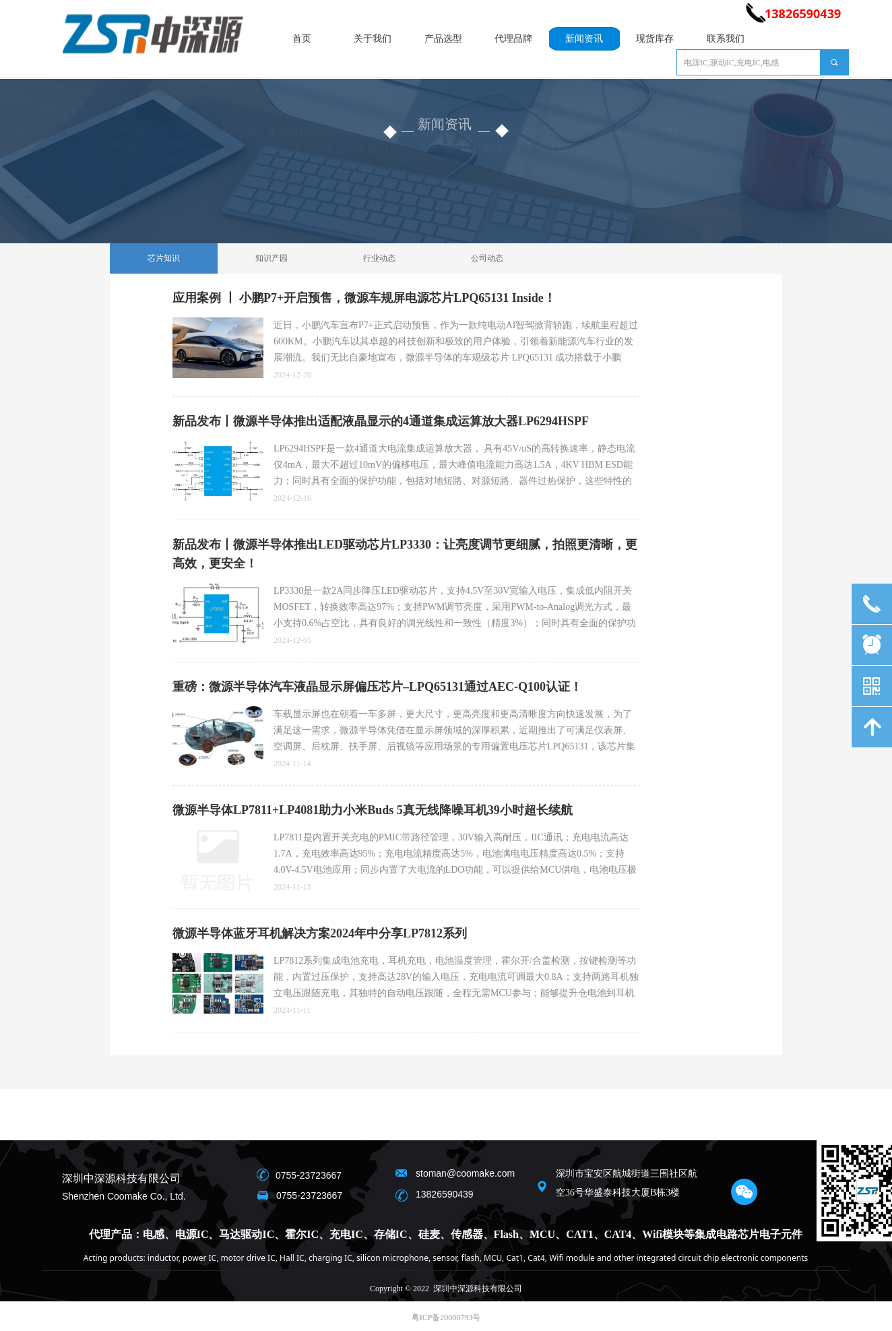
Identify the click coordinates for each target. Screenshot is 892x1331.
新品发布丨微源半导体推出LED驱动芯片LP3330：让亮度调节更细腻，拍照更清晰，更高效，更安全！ (404, 554)
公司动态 (487, 258)
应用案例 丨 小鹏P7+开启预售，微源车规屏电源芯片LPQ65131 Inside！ (364, 298)
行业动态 (379, 258)
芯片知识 (164, 258)
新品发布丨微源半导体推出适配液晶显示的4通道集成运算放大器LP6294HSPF (380, 421)
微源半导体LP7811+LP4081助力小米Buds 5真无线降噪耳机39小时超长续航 (372, 810)
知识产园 (271, 258)
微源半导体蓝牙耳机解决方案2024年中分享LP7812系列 (319, 933)
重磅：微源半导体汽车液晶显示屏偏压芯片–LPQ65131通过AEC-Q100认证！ (377, 686)
